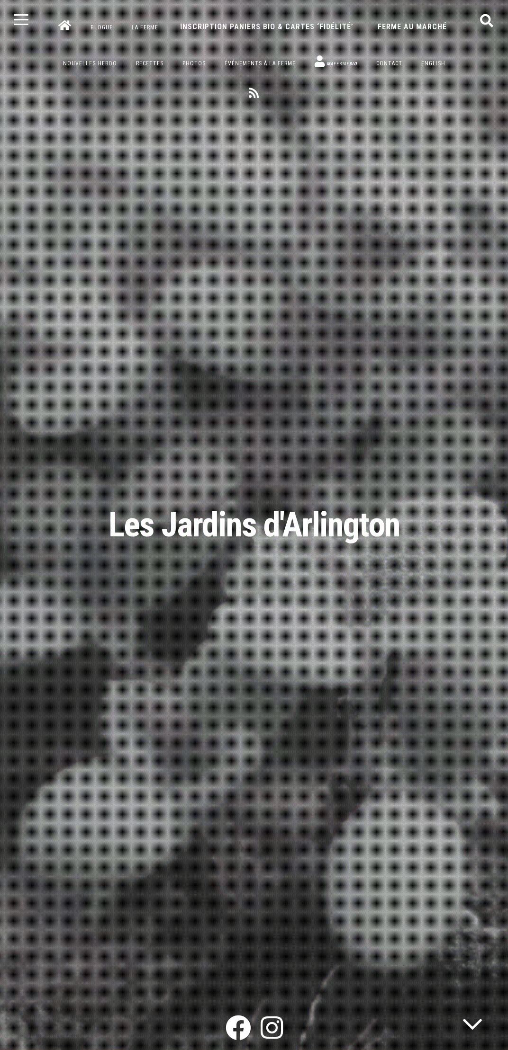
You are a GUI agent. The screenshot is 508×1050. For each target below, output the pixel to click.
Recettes (149, 63)
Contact (389, 63)
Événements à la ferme (260, 63)
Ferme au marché (412, 26)
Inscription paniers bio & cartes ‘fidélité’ (267, 26)
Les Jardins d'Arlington (254, 525)
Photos (194, 63)
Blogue (102, 27)
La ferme (145, 27)
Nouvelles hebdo (90, 63)
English (433, 63)
